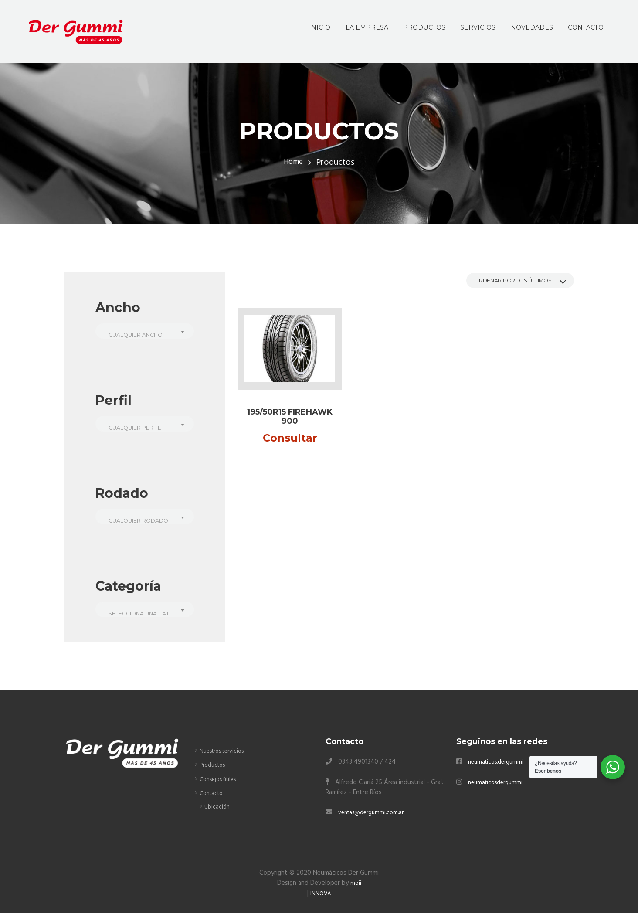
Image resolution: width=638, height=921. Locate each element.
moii (355, 891)
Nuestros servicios (226, 759)
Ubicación (217, 814)
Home (293, 163)
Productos (215, 773)
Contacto (213, 801)
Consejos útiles (221, 787)
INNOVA (321, 901)
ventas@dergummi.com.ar (374, 821)
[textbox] (144, 336)
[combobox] (144, 332)
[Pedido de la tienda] (510, 282)
